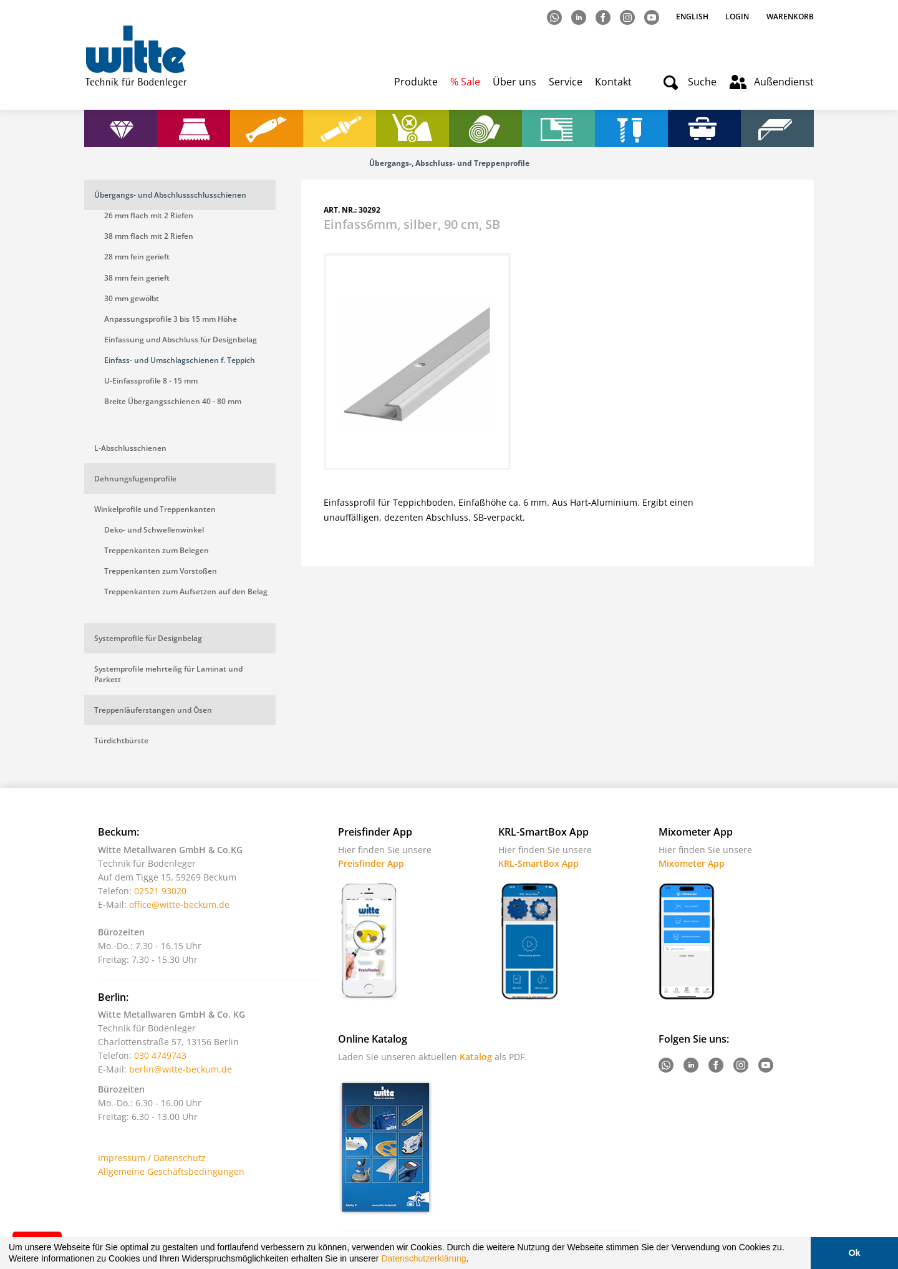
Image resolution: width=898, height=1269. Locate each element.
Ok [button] (854, 1253)
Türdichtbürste (121, 740)
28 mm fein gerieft (137, 256)
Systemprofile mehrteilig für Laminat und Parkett (168, 674)
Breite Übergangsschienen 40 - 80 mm (172, 401)
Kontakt (613, 82)
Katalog (476, 1057)
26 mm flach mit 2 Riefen (148, 215)
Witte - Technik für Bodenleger (135, 56)
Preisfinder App (371, 863)
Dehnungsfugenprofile (135, 478)
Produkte (416, 82)
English (693, 16)
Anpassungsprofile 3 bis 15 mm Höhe (170, 319)
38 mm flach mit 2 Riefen (148, 236)
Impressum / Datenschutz (152, 1158)
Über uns (514, 82)
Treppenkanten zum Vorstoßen (160, 571)
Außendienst (784, 82)
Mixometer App (692, 863)
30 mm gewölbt (131, 298)
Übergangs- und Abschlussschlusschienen (170, 195)
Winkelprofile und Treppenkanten (155, 509)
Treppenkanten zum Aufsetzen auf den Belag (186, 591)
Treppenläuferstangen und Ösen (153, 710)
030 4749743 (160, 1055)
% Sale (465, 82)
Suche (702, 82)
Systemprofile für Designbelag (148, 638)
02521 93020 (160, 891)
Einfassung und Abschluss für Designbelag (180, 339)
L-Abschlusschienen (130, 448)
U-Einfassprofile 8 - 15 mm (151, 380)
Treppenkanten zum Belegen (156, 550)
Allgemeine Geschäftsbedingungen (171, 1171)
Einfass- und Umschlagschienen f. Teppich (179, 360)
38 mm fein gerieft (137, 278)
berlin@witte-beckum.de (180, 1069)
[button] (473, 1260)
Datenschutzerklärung (423, 1258)
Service (565, 82)
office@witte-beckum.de (179, 904)
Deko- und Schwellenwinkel (154, 529)
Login (737, 16)
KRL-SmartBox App (538, 863)
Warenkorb (790, 16)
